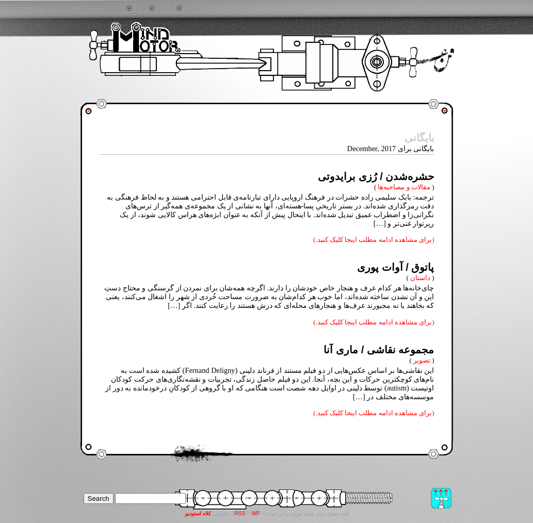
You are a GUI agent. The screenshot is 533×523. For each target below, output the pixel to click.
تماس (193, 8)
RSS (240, 513)
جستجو (114, 8)
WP (255, 513)
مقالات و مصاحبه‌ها (404, 187)
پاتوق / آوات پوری (395, 267)
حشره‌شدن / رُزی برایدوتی (376, 176)
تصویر (421, 360)
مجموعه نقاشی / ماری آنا (379, 349)
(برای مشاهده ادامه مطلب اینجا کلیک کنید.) (373, 239)
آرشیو (165, 8)
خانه (141, 8)
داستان (420, 278)
